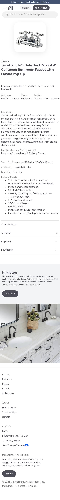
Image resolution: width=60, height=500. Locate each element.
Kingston (5, 61)
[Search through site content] (31, 14)
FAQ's (5, 431)
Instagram (7, 486)
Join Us (9, 474)
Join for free (41, 8)
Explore (45, 2)
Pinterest (20, 486)
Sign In (25, 8)
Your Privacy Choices (15, 445)
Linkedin (32, 486)
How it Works (9, 408)
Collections (8, 393)
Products (7, 379)
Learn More (10, 294)
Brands (5, 384)
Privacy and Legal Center (15, 436)
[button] (4, 8)
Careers (6, 417)
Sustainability (9, 412)
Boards (5, 389)
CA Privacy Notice (11, 441)
